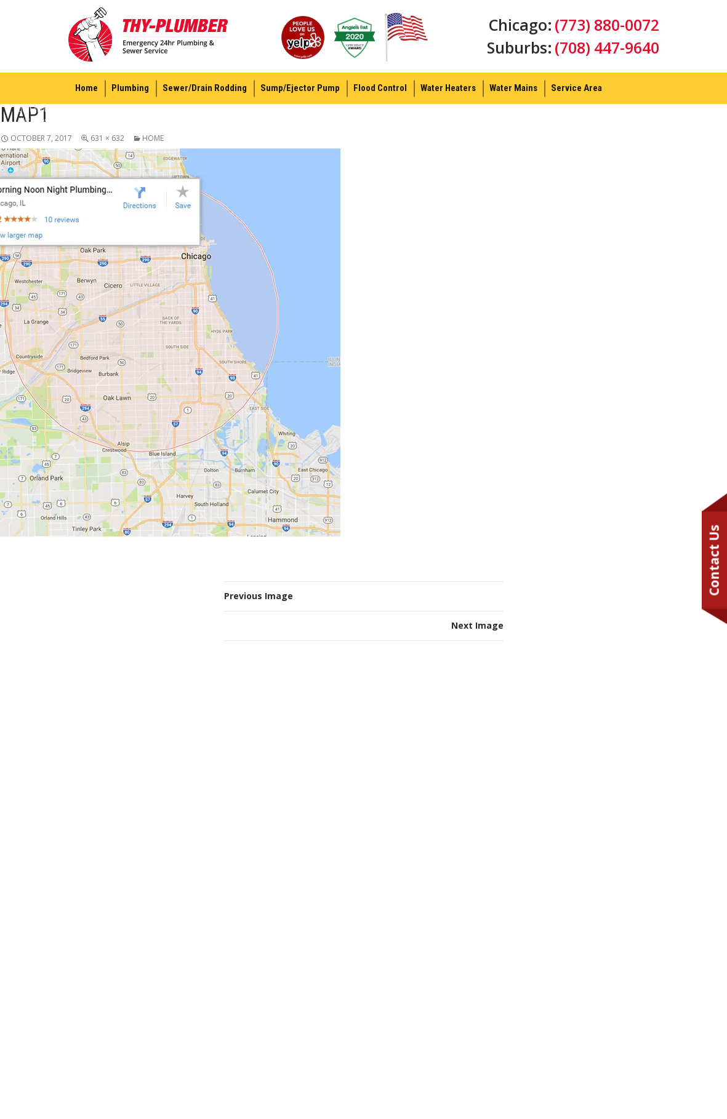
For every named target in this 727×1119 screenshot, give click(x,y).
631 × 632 (107, 138)
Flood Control (380, 88)
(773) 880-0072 (606, 24)
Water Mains (513, 88)
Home (86, 88)
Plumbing (130, 88)
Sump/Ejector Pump (300, 88)
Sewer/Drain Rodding (205, 88)
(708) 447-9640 (606, 48)
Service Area (576, 88)
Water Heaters (448, 88)
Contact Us (714, 560)
